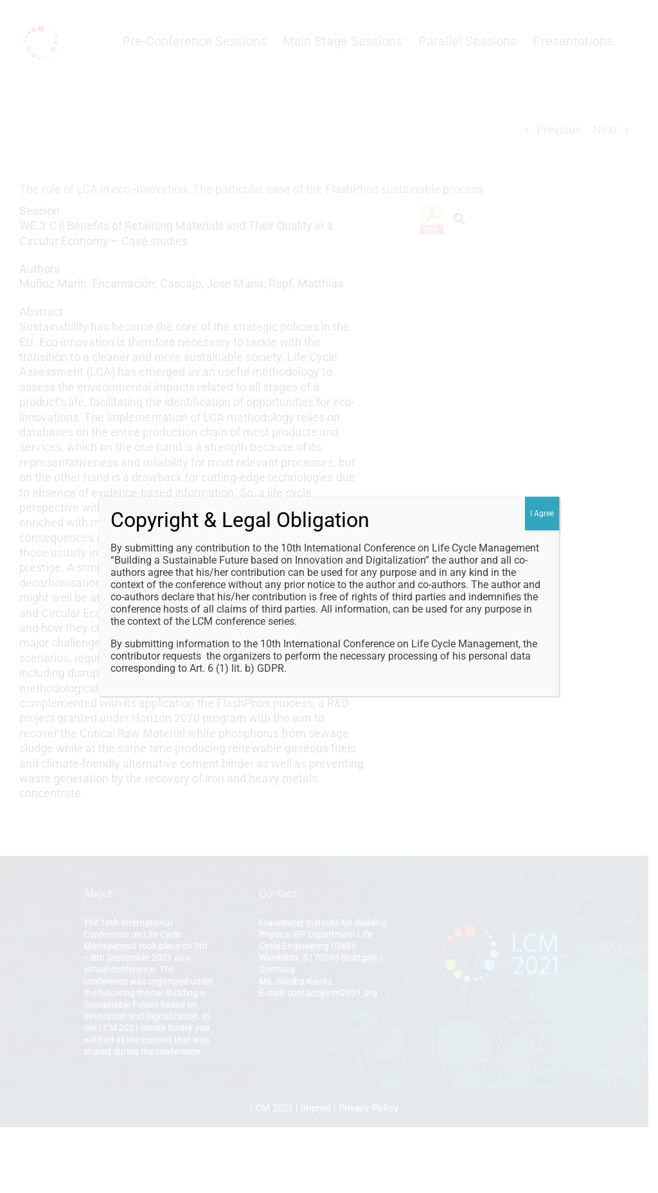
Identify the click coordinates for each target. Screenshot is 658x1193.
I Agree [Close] (542, 513)
